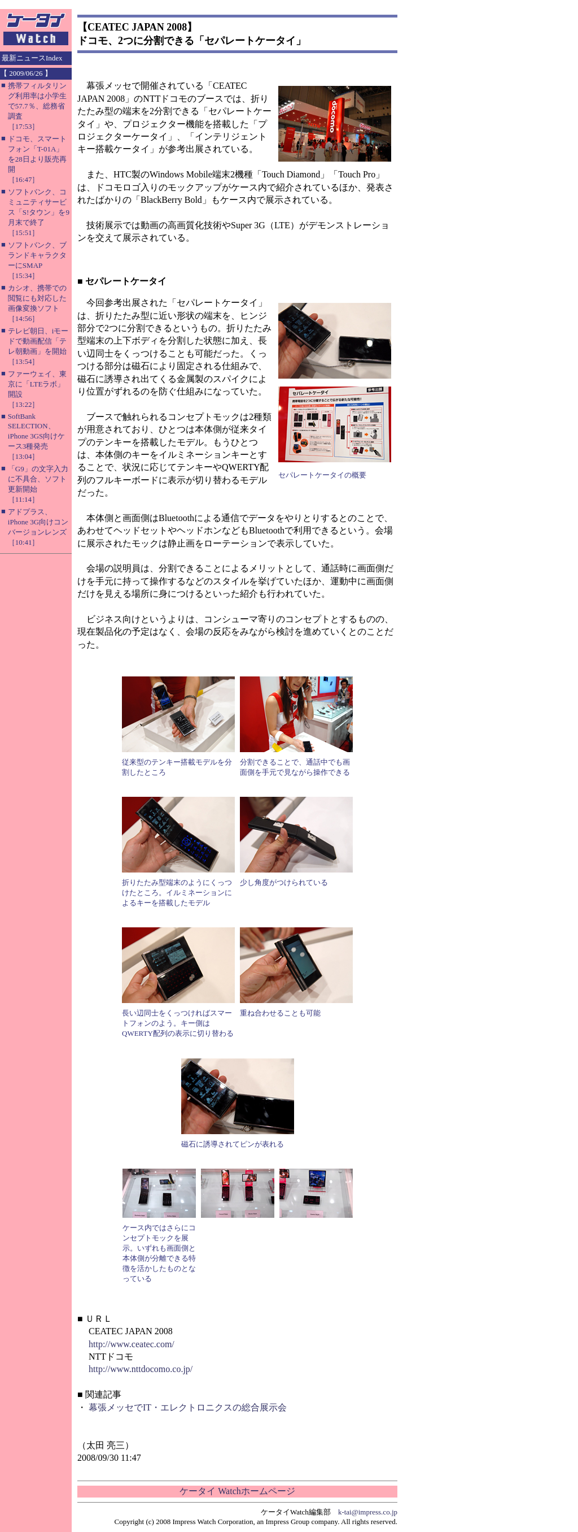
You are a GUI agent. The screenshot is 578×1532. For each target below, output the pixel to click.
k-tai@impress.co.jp (367, 1512)
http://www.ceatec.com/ (131, 1344)
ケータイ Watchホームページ (237, 1491)
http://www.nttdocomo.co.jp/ (140, 1369)
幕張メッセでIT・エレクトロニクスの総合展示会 (188, 1407)
